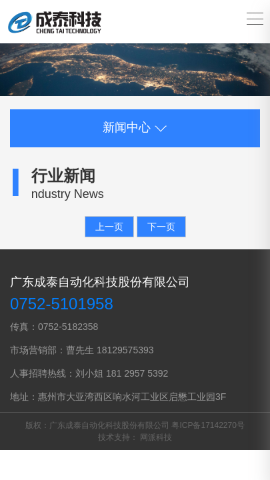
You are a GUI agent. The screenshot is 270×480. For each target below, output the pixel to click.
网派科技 (156, 437)
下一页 (161, 226)
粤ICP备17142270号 (207, 425)
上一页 (109, 226)
